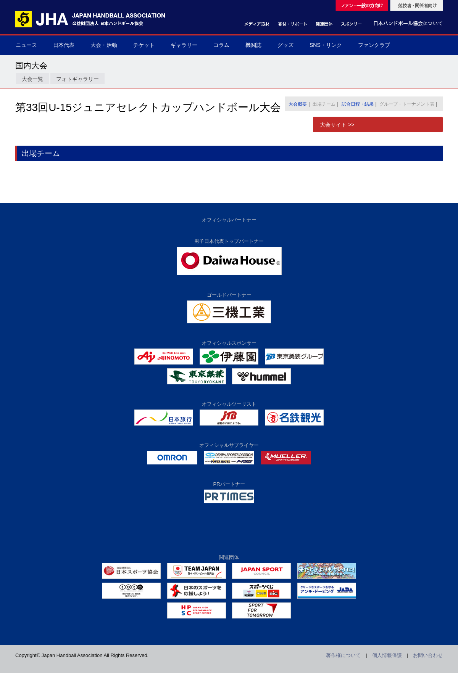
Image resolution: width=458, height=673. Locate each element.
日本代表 (63, 45)
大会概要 (298, 104)
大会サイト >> (337, 125)
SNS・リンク (326, 45)
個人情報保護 (387, 655)
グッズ (285, 45)
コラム (221, 45)
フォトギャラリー (77, 79)
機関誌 (253, 45)
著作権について (343, 655)
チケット (144, 45)
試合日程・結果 (358, 104)
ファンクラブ (374, 45)
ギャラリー (184, 45)
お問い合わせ (428, 655)
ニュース (26, 45)
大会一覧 (32, 79)
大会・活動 (103, 45)
